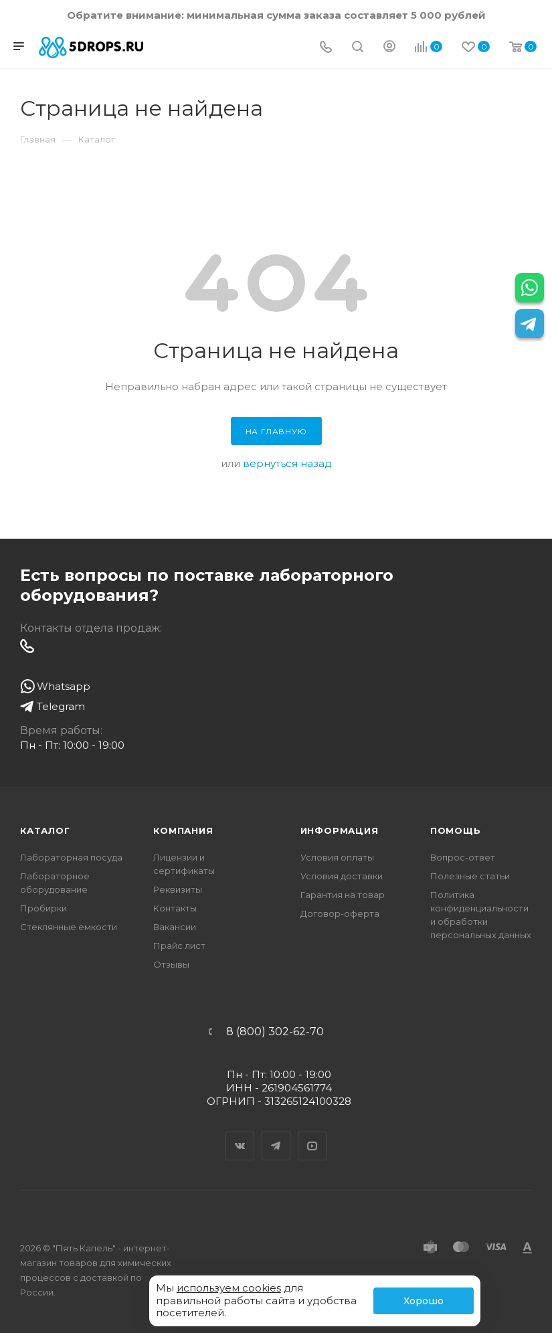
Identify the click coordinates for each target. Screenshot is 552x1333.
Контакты (175, 908)
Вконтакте (240, 1134)
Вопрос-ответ (462, 857)
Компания (183, 830)
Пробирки (43, 908)
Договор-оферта (339, 913)
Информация (339, 830)
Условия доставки (341, 876)
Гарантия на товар (342, 894)
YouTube (312, 1134)
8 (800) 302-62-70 (275, 1032)
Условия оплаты (337, 857)
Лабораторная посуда (71, 857)
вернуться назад (287, 463)
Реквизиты (177, 889)
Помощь (455, 830)
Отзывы (171, 964)
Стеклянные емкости (68, 926)
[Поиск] (357, 48)
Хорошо (423, 1301)
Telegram (276, 1134)
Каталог (45, 830)
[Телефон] (326, 48)
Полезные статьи (470, 876)
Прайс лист (179, 945)
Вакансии (174, 926)
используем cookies (229, 1287)
